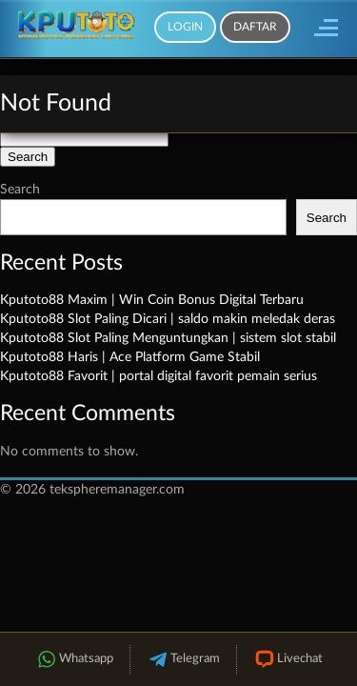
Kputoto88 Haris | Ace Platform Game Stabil (130, 357)
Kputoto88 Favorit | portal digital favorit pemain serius (158, 376)
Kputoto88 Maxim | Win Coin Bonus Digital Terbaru (152, 300)
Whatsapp (74, 660)
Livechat (288, 660)
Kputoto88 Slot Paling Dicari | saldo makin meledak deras (167, 319)
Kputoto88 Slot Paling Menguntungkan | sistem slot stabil (168, 338)
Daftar (255, 26)
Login (185, 26)
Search (20, 189)
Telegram (183, 660)
